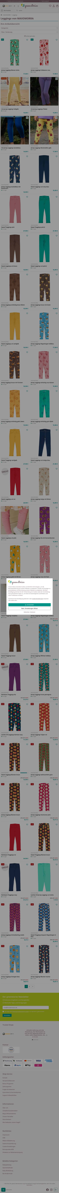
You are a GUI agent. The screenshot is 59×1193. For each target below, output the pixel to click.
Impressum (32, 612)
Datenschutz (26, 612)
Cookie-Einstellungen (37, 598)
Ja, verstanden (29, 605)
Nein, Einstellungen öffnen (29, 608)
